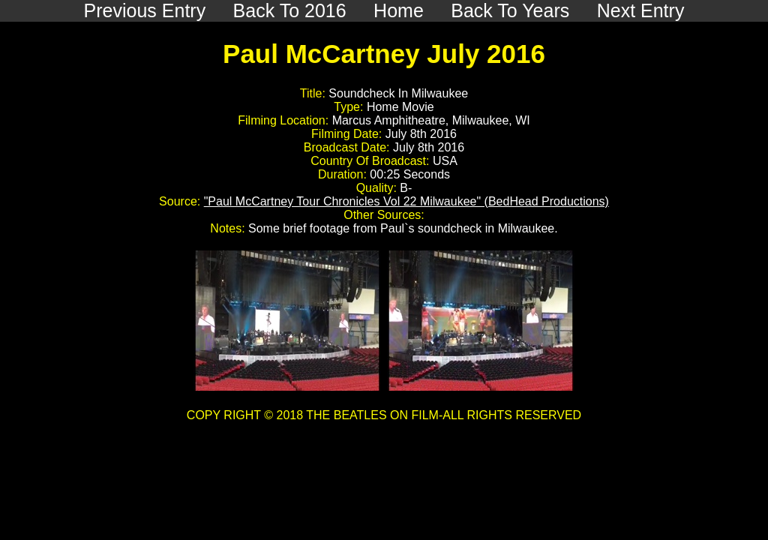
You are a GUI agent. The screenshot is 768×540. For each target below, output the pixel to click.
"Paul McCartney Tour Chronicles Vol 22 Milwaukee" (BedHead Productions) (406, 201)
